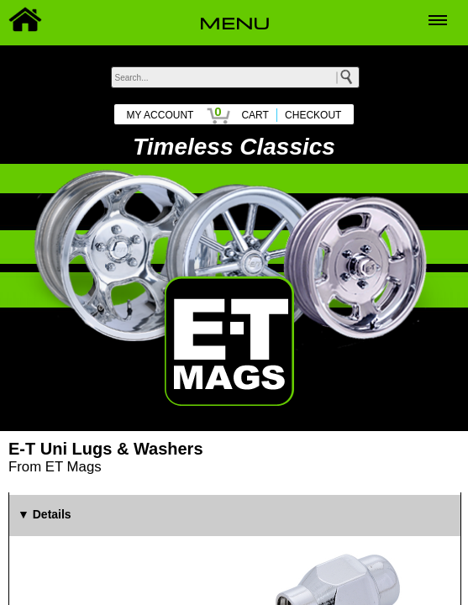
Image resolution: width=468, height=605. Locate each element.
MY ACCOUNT (160, 115)
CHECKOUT (313, 115)
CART (254, 115)
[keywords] (235, 77)
